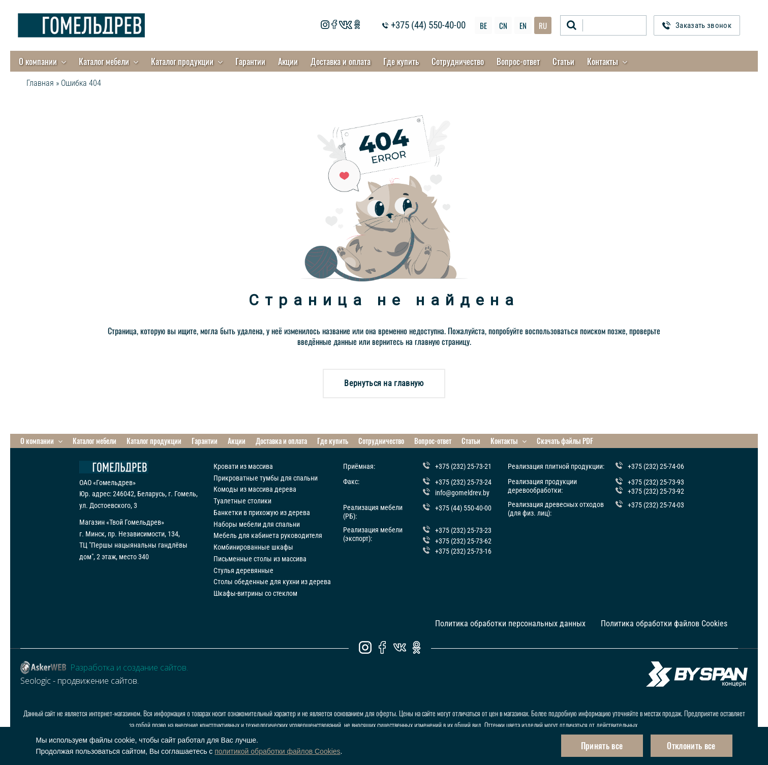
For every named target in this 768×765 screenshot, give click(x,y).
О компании (38, 61)
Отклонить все (691, 746)
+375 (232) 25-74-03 (656, 505)
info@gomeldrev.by (462, 492)
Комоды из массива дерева (254, 489)
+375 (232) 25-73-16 (463, 551)
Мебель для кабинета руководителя (267, 535)
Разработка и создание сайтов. (129, 667)
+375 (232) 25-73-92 (656, 491)
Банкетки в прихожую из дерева (261, 512)
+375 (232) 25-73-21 (463, 466)
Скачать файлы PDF (565, 440)
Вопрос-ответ (518, 61)
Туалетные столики (242, 501)
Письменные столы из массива (259, 559)
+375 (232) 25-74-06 (656, 466)
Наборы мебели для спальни (256, 524)
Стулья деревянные (243, 570)
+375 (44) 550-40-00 (428, 25)
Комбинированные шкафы (253, 547)
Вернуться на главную (383, 383)
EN (523, 25)
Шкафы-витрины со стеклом (255, 593)
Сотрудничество (458, 61)
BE (483, 25)
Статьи (563, 61)
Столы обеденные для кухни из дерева (272, 582)
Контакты (602, 61)
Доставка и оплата (341, 61)
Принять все (602, 746)
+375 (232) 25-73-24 (463, 482)
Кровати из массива (243, 466)
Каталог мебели (104, 61)
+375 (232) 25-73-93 (656, 482)
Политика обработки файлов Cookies (664, 623)
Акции (288, 61)
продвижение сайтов (97, 680)
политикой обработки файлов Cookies (277, 751)
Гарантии (250, 61)
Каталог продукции (182, 61)
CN (503, 25)
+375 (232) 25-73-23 (463, 530)
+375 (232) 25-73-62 (463, 541)
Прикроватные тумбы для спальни (265, 478)
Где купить (401, 61)
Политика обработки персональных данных (510, 623)
